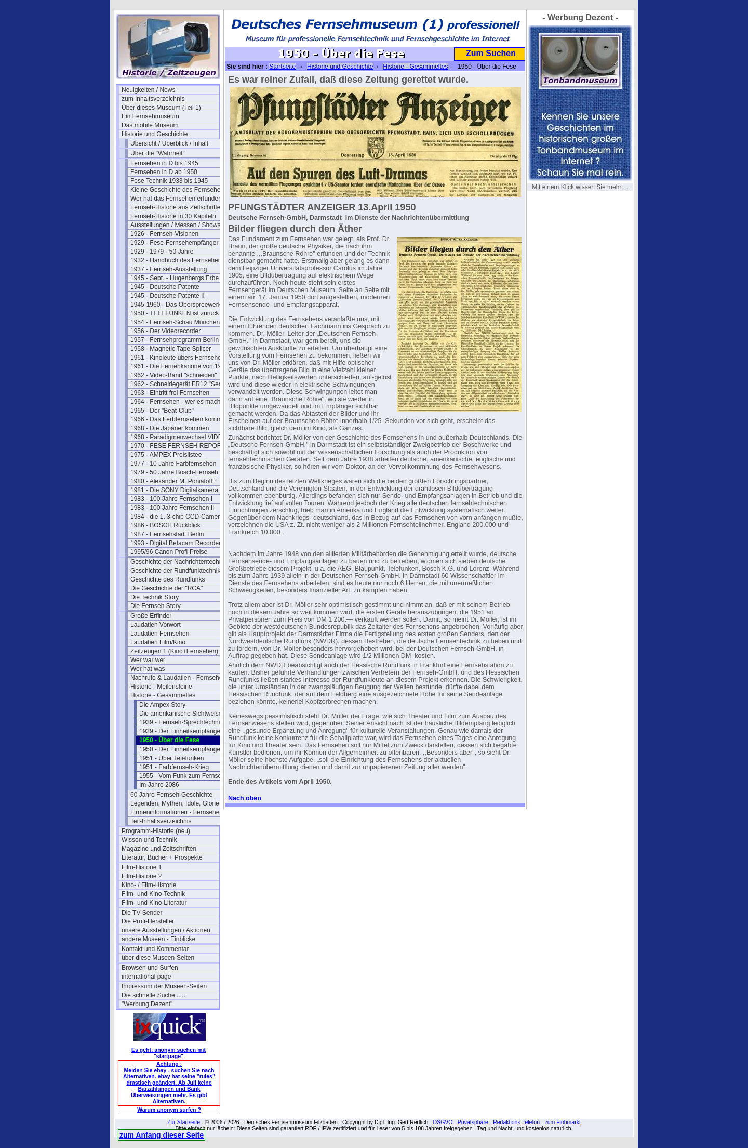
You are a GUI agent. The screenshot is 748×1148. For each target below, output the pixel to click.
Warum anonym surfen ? (169, 1109)
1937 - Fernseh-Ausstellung (168, 269)
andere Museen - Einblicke (158, 939)
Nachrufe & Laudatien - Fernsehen (178, 677)
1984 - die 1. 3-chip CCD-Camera (176, 516)
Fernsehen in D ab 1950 (163, 172)
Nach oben (244, 798)
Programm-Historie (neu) (156, 831)
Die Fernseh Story (155, 606)
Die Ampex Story (162, 704)
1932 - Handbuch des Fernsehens (177, 260)
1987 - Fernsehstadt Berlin (167, 534)
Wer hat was (147, 668)
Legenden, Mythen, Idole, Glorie (174, 803)
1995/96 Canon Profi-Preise (168, 552)
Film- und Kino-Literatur (154, 902)
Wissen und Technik (149, 839)
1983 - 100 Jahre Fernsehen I (171, 499)
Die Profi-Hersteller (148, 921)
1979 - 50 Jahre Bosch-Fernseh (174, 472)
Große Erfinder (150, 615)
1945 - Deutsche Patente (164, 287)
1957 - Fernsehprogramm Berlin (174, 340)
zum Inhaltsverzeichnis (153, 98)
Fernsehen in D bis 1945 (164, 163)
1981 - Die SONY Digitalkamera (174, 490)
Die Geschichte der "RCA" (166, 588)
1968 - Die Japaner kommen (169, 428)
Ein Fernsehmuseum (150, 116)
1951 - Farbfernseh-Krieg (174, 767)
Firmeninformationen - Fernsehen (176, 812)
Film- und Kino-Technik (153, 894)
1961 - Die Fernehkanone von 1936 (179, 366)
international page (146, 976)
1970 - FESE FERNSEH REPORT (177, 446)
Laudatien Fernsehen (159, 633)
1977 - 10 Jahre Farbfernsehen (173, 463)
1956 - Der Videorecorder (165, 331)
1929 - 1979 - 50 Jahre (161, 251)
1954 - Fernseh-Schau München (175, 322)
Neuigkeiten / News (148, 90)
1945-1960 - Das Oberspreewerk (175, 304)
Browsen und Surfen (150, 967)
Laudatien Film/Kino (157, 642)
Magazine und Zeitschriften (159, 848)
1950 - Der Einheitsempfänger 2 (183, 749)
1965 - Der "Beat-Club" (162, 410)
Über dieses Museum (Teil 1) (161, 107)
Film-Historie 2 (142, 876)
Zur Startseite (183, 1122)
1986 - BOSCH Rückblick (165, 525)
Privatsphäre (473, 1122)
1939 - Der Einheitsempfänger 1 (183, 731)
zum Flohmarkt (562, 1122)
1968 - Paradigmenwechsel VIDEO (178, 437)
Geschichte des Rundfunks (167, 579)
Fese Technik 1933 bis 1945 (169, 180)
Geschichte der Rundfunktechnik (175, 570)
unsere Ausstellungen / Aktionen (166, 930)
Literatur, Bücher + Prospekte (162, 857)
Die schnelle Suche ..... (153, 995)
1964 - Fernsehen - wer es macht (176, 401)
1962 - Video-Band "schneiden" (173, 375)
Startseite (282, 66)
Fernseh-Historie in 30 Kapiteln (173, 216)
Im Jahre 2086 (159, 784)
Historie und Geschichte (155, 134)
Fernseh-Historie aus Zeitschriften (177, 207)
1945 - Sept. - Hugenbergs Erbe (174, 278)
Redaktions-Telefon (516, 1122)
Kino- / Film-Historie (149, 885)
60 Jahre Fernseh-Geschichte (171, 794)
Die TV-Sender (142, 912)
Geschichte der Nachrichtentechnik (178, 561)
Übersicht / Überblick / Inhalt (169, 143)
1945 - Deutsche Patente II (167, 295)
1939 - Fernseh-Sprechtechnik (181, 722)
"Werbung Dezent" (147, 1004)
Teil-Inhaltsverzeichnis (160, 821)
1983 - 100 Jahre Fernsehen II (172, 507)
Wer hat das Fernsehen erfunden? (177, 198)
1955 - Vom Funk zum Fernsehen (185, 776)
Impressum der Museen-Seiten (164, 986)
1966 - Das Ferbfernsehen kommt (176, 419)
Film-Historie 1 (142, 867)
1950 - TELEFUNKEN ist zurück (174, 313)
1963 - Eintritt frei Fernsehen (169, 393)
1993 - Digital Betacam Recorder (175, 543)
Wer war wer (147, 660)
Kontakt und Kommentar (155, 949)
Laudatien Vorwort (155, 624)
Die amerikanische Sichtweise (180, 713)
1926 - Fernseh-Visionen (164, 233)
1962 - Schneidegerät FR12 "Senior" (179, 384)
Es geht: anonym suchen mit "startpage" (168, 1053)
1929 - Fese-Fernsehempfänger (174, 242)
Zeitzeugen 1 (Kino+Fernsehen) (174, 651)
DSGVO (443, 1122)
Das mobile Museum (150, 125)
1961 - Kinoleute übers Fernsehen (177, 357)
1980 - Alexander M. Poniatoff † (174, 481)
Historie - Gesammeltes (162, 695)
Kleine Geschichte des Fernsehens (178, 189)
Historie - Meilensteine (161, 686)
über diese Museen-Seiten (158, 957)
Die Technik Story (154, 597)
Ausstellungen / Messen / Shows (175, 225)
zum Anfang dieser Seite (161, 1135)
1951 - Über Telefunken (171, 758)
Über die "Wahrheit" (157, 153)
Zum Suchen (491, 53)
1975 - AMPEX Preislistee (166, 454)
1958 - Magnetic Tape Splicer (170, 348)
